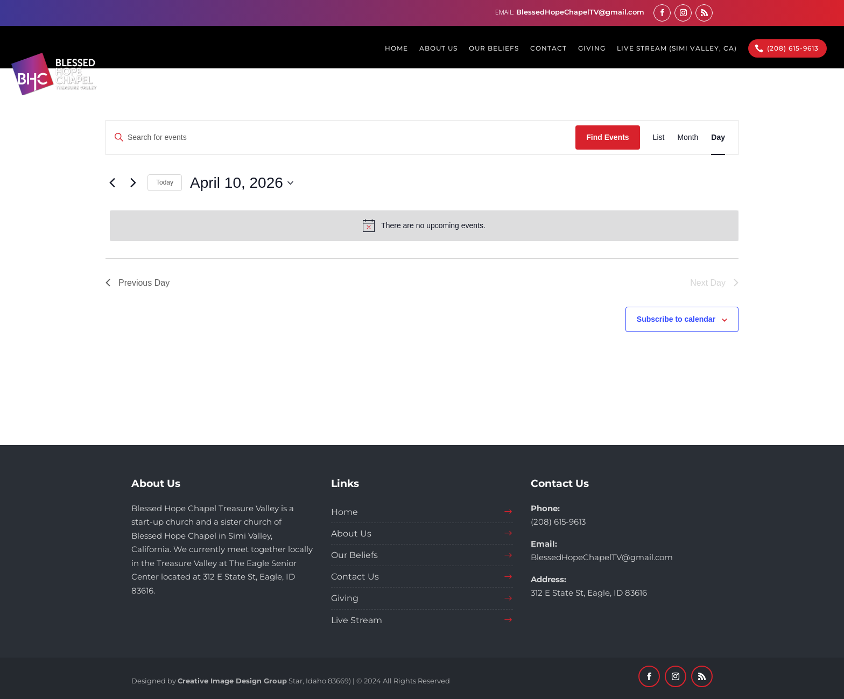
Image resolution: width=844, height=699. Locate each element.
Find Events (607, 137)
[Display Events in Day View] (718, 137)
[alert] (424, 225)
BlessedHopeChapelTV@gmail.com (602, 557)
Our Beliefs (354, 555)
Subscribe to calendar (676, 319)
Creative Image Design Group (232, 680)
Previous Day (137, 282)
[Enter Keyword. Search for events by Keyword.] (340, 137)
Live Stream (356, 620)
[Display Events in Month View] (687, 137)
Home (344, 512)
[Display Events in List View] (659, 137)
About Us (351, 533)
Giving (344, 598)
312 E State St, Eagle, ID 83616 (589, 593)
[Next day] (132, 182)
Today (164, 182)
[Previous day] (111, 182)
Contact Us (355, 576)
